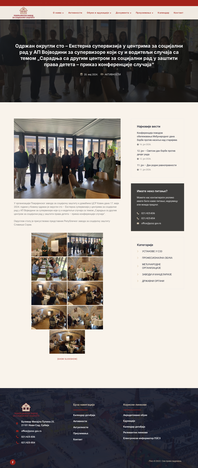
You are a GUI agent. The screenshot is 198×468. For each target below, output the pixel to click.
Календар (163, 12)
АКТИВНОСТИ (113, 74)
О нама (58, 12)
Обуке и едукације (99, 12)
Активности (75, 12)
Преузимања (144, 12)
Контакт (178, 12)
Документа (123, 12)
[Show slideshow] (67, 359)
